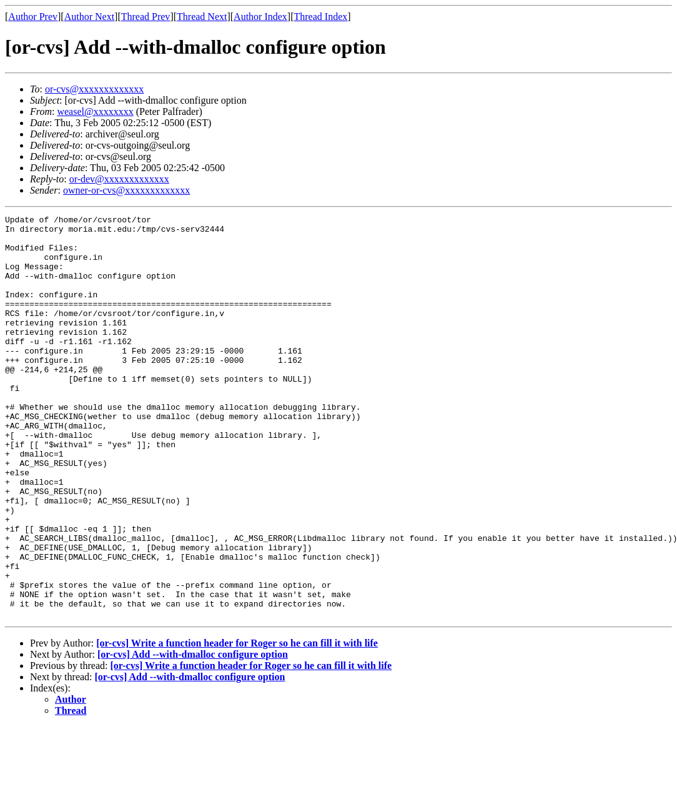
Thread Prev (145, 16)
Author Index (260, 16)
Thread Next (202, 16)
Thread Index (321, 16)
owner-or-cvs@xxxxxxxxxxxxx (126, 190)
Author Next (89, 16)
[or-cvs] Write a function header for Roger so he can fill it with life (237, 723)
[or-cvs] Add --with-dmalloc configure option (192, 735)
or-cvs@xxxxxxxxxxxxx (94, 89)
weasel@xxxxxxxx (95, 111)
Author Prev (32, 16)
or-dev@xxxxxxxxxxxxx (119, 179)
